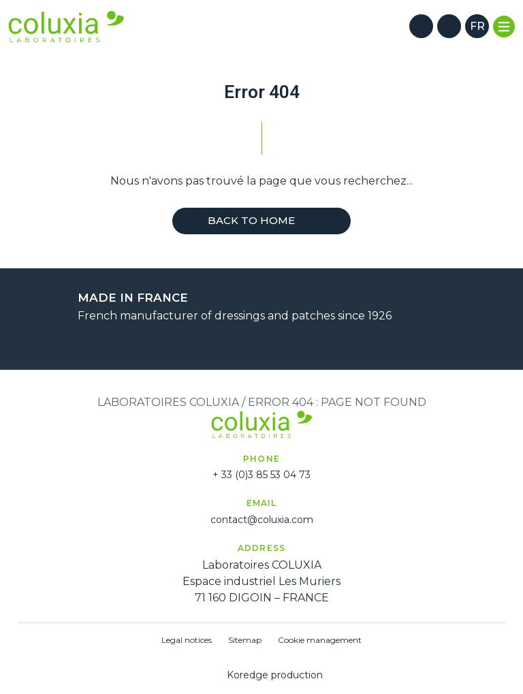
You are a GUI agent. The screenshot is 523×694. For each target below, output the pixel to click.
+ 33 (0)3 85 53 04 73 (261, 475)
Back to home (261, 220)
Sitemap (245, 640)
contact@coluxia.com (261, 520)
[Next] (278, 344)
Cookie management (320, 640)
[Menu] (504, 26)
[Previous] (244, 344)
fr (477, 26)
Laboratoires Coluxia (168, 402)
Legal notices (186, 640)
